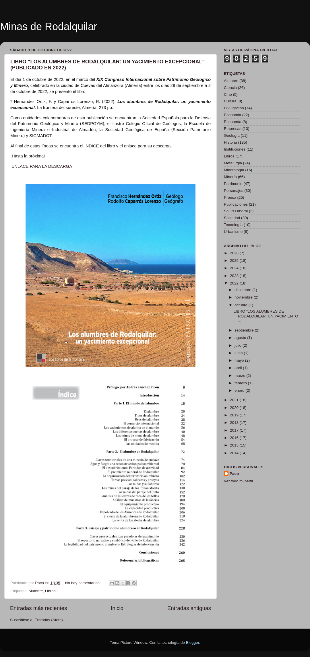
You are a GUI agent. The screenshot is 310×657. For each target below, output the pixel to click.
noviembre (244, 297)
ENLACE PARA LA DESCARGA (41, 166)
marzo (240, 375)
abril (239, 368)
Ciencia (230, 87)
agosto (241, 338)
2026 (235, 253)
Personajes (233, 190)
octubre (242, 305)
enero (240, 390)
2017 (235, 430)
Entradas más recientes (38, 608)
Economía (232, 122)
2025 (235, 260)
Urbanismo (233, 231)
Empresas (232, 128)
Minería (230, 177)
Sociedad (232, 218)
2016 (235, 438)
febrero (241, 383)
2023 (235, 276)
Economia (232, 115)
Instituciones (234, 149)
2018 (235, 422)
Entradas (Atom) (49, 620)
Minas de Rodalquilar (48, 26)
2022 (235, 283)
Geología (232, 135)
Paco (234, 473)
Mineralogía (234, 170)
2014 (235, 453)
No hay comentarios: (83, 583)
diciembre (243, 290)
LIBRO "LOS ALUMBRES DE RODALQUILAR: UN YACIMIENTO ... (266, 316)
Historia (230, 142)
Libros (50, 591)
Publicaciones (236, 204)
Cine (228, 94)
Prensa (230, 197)
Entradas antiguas (189, 608)
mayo (240, 360)
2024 (235, 268)
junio (239, 353)
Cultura (230, 101)
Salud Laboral (236, 211)
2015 (235, 445)
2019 (235, 415)
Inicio (117, 608)
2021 (235, 400)
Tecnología (233, 225)
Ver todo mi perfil (238, 481)
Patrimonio (233, 184)
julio (239, 345)
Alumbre (35, 591)
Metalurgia (233, 163)
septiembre (245, 330)
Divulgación (234, 108)
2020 (235, 407)
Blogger (192, 642)
